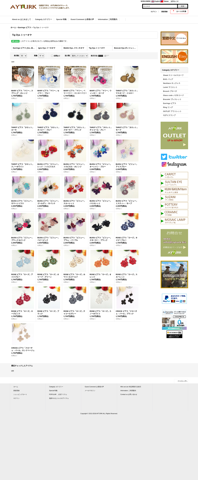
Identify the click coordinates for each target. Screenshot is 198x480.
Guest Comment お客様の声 (94, 386)
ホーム (15, 386)
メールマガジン (90, 390)
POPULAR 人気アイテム (58, 394)
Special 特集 (53, 390)
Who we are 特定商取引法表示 (130, 386)
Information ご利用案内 (128, 390)
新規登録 (164, 11)
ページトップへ (182, 381)
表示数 (16, 56)
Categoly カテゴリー (56, 386)
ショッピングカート (20, 394)
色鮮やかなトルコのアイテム (59, 398)
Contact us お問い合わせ (128, 394)
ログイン (154, 11)
